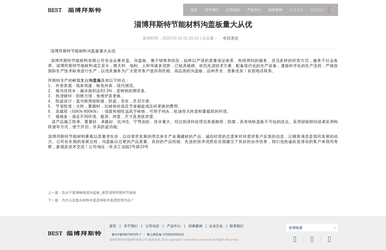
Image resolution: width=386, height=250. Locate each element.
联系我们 (317, 10)
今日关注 (231, 38)
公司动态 (152, 226)
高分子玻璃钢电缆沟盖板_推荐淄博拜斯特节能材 (99, 192)
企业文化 (296, 10)
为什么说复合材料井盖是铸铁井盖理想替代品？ (98, 200)
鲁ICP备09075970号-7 (126, 234)
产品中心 (174, 226)
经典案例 (196, 226)
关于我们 (131, 226)
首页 (194, 10)
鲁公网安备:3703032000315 (165, 234)
